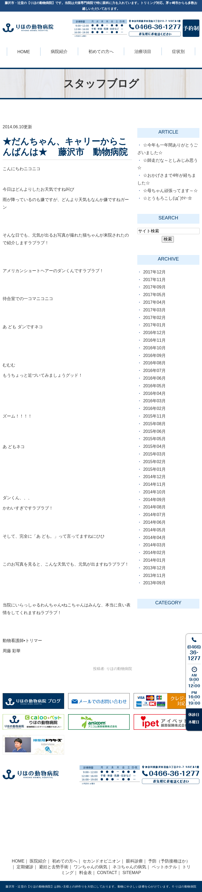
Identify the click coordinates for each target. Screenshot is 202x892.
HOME (23, 52)
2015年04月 (154, 446)
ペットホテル (164, 867)
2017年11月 (154, 279)
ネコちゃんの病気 (129, 867)
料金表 (85, 872)
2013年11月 (154, 575)
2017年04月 (154, 302)
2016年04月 (154, 393)
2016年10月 (154, 348)
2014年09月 (154, 499)
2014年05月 (154, 530)
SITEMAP (132, 872)
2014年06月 (154, 522)
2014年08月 (154, 507)
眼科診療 (134, 861)
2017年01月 (154, 325)
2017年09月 (154, 287)
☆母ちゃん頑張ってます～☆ (170, 190)
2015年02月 (154, 461)
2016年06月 (154, 378)
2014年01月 (154, 560)
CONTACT (107, 872)
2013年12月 (154, 568)
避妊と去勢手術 (53, 867)
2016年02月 (154, 408)
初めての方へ (64, 861)
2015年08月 (154, 424)
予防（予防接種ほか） (169, 861)
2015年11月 (154, 416)
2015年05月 (154, 439)
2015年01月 (154, 469)
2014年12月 (154, 476)
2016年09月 (154, 355)
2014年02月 (154, 552)
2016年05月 (154, 386)
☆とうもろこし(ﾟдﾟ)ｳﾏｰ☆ (167, 198)
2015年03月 (154, 454)
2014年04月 (154, 537)
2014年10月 (154, 492)
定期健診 (25, 867)
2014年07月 (154, 514)
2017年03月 (154, 310)
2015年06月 (154, 431)
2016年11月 (154, 340)
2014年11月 (154, 484)
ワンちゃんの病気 (90, 867)
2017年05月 (154, 294)
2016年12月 (154, 332)
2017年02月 (154, 317)
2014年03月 (154, 545)
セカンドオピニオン (101, 861)
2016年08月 (154, 363)
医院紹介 (38, 861)
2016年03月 (154, 401)
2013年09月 (154, 583)
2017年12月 (154, 272)
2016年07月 (154, 370)
